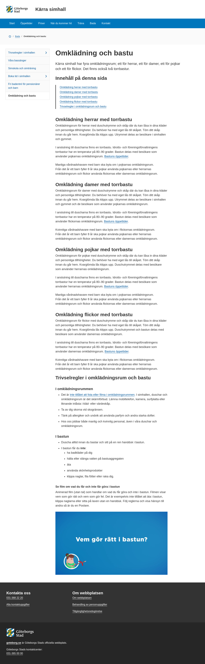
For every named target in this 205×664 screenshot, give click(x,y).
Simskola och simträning (22, 68)
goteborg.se (13, 642)
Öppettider (26, 23)
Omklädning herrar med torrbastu (79, 87)
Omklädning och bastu (22, 95)
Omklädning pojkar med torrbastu (79, 96)
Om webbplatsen (82, 597)
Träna (81, 23)
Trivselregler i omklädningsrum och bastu (83, 106)
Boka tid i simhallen (28, 76)
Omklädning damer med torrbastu (79, 92)
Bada (93, 23)
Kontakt (106, 23)
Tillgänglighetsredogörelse (87, 611)
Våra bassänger (17, 60)
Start (12, 23)
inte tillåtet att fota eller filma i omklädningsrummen (102, 394)
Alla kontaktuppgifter (18, 604)
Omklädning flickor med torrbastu (78, 101)
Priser (41, 23)
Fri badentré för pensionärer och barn (24, 86)
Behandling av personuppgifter (89, 604)
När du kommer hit (61, 23)
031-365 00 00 (14, 653)
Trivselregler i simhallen (28, 53)
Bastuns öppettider (116, 156)
